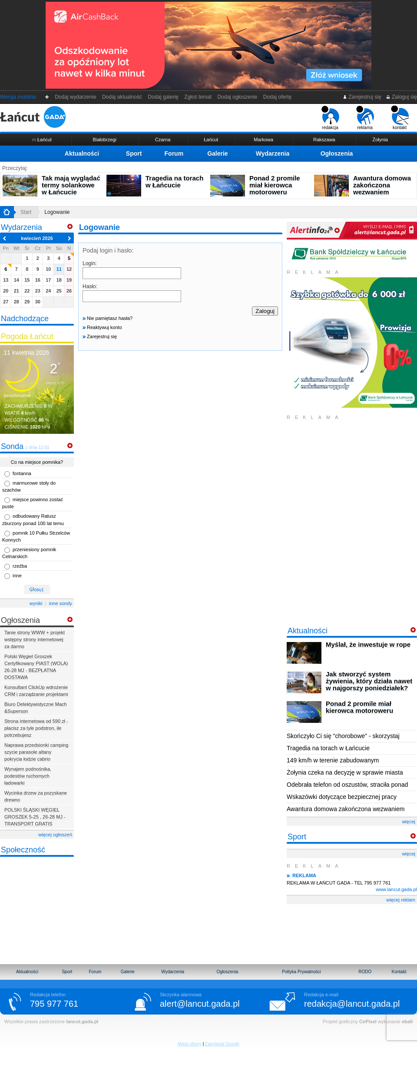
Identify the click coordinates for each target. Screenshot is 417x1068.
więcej (408, 821)
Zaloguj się (401, 97)
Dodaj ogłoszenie (237, 97)
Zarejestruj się (362, 97)
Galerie (217, 153)
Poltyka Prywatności (301, 971)
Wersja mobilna (18, 97)
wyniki (36, 603)
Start (25, 212)
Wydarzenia (273, 153)
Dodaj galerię (163, 97)
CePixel (368, 1021)
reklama (365, 118)
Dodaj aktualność (122, 97)
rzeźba (20, 566)
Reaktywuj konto (102, 327)
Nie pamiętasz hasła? (107, 318)
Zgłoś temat (198, 97)
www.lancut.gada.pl (396, 889)
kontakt (400, 118)
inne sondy (60, 603)
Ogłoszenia (337, 153)
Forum (174, 153)
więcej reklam (400, 899)
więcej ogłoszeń (55, 834)
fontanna (22, 473)
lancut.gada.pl (82, 1021)
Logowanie (57, 212)
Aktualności (82, 153)
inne (17, 575)
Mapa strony (190, 1043)
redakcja (330, 118)
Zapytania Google (222, 1043)
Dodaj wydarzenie (75, 97)
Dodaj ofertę (277, 97)
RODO (364, 971)
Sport (134, 153)
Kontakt (399, 971)
